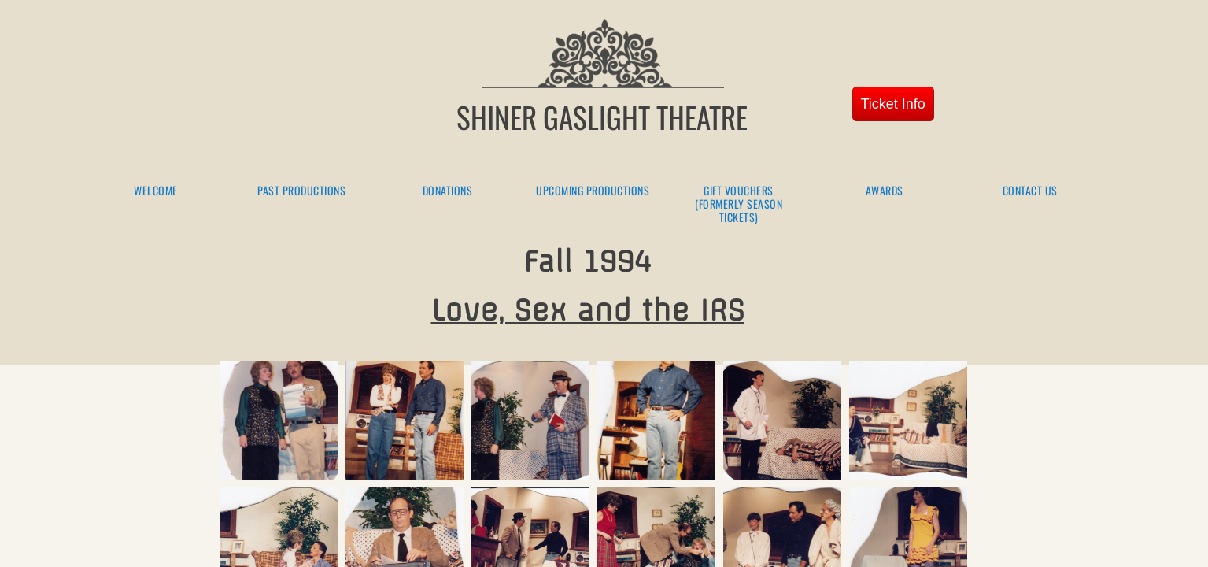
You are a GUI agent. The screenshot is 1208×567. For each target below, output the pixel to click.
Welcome (156, 191)
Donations (448, 191)
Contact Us (1030, 191)
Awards (884, 191)
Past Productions (301, 191)
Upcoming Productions (592, 191)
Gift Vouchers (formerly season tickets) (738, 204)
